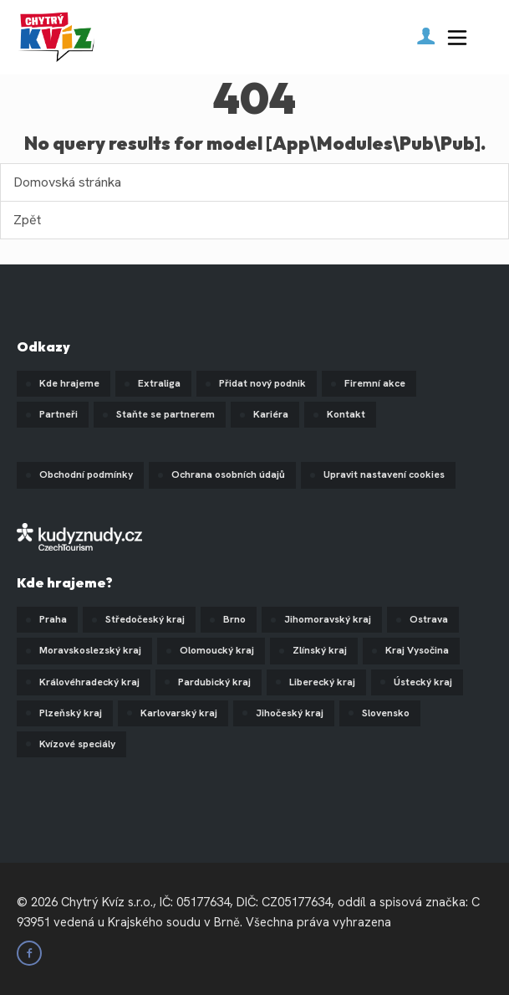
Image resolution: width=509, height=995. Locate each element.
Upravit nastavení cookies (384, 474)
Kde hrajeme (69, 383)
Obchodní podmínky (86, 474)
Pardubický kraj (214, 682)
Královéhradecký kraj (89, 682)
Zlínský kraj (320, 650)
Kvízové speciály (77, 744)
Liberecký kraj (322, 682)
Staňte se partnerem (165, 414)
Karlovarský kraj (178, 713)
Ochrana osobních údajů (228, 474)
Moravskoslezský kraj (90, 650)
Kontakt (346, 414)
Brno (234, 619)
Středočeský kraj (145, 619)
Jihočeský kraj (289, 713)
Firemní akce (374, 383)
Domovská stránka (67, 182)
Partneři (58, 414)
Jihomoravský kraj (327, 619)
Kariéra (270, 414)
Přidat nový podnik (262, 383)
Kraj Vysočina (417, 650)
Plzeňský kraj (70, 713)
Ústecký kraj (423, 682)
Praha (53, 619)
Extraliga (159, 383)
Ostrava (429, 619)
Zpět (27, 219)
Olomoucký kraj (217, 650)
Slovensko (386, 713)
